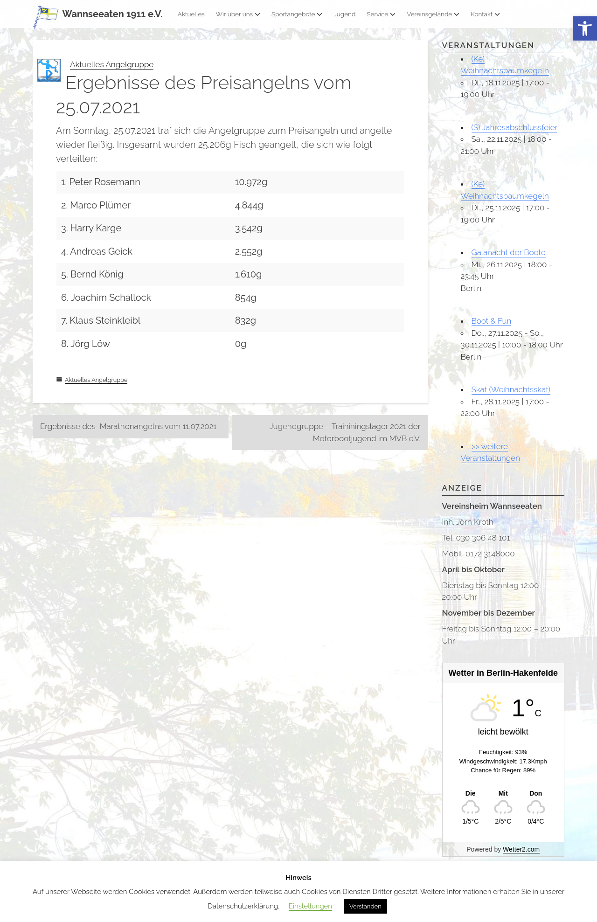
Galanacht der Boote (509, 252)
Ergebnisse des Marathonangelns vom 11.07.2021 (128, 426)
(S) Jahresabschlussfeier (515, 127)
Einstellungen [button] (310, 906)
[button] (585, 28)
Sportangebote (296, 14)
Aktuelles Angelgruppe (111, 64)
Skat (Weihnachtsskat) (511, 389)
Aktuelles (191, 14)
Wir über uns (238, 14)
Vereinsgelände (433, 14)
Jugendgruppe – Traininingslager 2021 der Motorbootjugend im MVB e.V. (345, 432)
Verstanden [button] (365, 906)
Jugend (344, 14)
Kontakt (485, 14)
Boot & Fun (492, 321)
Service (381, 14)
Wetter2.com (521, 849)
